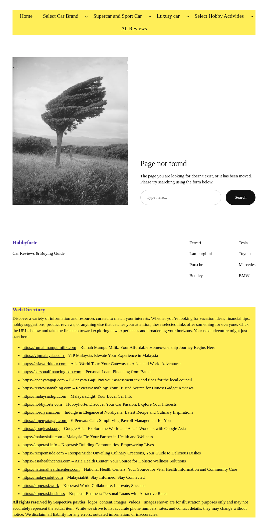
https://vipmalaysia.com (44, 355)
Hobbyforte (25, 242)
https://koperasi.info (40, 444)
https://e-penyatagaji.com (45, 420)
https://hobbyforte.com (42, 404)
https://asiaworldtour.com (45, 363)
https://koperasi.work (41, 485)
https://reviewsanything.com (47, 387)
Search (240, 197)
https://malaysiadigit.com (44, 396)
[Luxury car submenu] (187, 16)
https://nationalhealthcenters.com (51, 469)
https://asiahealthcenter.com (47, 460)
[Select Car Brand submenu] (86, 16)
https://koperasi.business (44, 493)
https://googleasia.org (41, 428)
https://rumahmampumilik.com (49, 347)
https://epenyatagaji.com (44, 379)
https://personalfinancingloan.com (52, 371)
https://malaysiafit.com (42, 436)
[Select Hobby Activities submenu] (251, 16)
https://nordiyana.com (41, 412)
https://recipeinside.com (43, 452)
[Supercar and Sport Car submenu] (150, 16)
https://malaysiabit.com (43, 477)
